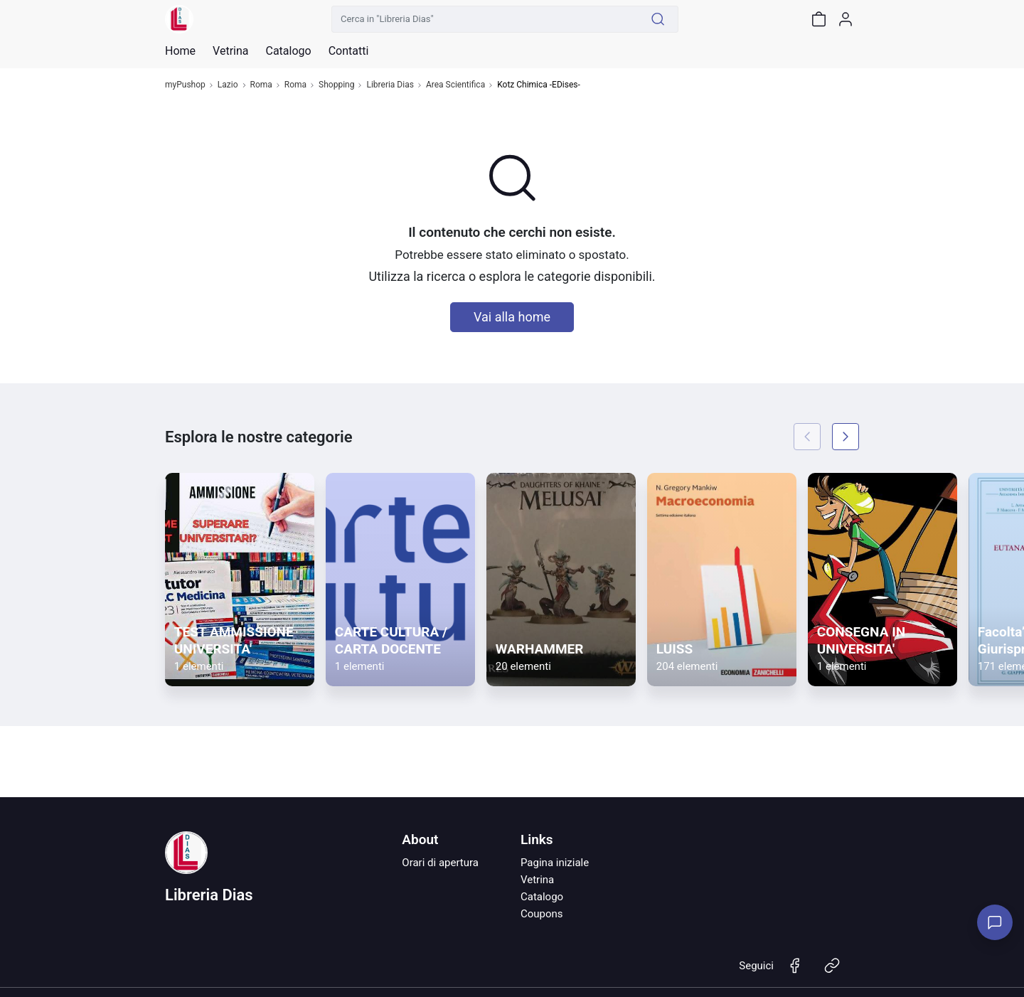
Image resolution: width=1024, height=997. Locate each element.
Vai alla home (512, 316)
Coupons (542, 913)
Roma (261, 85)
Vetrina (537, 879)
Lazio (228, 85)
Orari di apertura (440, 862)
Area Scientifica (455, 85)
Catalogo (288, 51)
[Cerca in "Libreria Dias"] (485, 19)
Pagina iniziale (555, 862)
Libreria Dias (389, 85)
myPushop (185, 85)
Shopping (336, 85)
